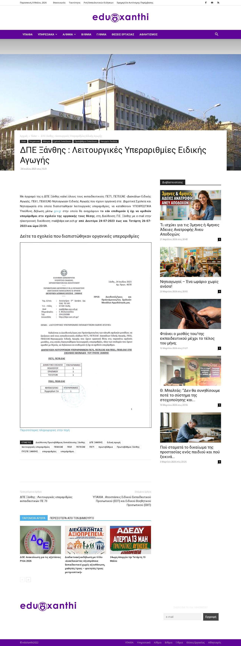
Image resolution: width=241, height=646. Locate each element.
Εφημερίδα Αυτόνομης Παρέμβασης (135, 2)
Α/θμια (69, 34)
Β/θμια (86, 34)
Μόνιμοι (46, 141)
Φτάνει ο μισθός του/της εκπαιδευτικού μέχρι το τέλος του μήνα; (187, 338)
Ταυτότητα (74, 2)
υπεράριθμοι (67, 451)
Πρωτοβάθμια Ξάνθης (128, 446)
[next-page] (28, 579)
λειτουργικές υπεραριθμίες (36, 446)
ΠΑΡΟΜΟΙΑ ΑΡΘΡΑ (33, 518)
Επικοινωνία (59, 2)
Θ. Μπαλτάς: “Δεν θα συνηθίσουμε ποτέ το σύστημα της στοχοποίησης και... (190, 395)
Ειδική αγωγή (113, 442)
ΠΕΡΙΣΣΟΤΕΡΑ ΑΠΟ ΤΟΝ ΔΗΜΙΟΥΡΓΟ (72, 518)
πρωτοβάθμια (105, 446)
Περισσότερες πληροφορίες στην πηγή (45, 430)
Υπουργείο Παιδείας (109, 141)
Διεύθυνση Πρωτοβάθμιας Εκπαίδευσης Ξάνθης (60, 442)
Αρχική (23, 136)
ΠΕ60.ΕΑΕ (58, 446)
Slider (34, 136)
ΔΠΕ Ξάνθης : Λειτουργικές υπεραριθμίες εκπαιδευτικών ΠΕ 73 (46, 499)
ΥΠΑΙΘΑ (28, 34)
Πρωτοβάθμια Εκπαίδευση (86, 141)
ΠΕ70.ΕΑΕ (80, 446)
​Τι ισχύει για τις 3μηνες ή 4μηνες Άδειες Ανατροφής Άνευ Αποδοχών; (189, 230)
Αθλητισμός (149, 34)
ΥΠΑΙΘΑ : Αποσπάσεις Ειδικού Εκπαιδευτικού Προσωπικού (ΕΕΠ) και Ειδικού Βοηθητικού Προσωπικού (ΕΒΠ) (122, 501)
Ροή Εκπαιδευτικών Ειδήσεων (98, 2)
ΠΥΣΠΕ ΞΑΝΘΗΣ (30, 451)
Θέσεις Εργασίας (123, 34)
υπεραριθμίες (49, 451)
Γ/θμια (101, 34)
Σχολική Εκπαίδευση (62, 141)
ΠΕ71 (91, 446)
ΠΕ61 (69, 446)
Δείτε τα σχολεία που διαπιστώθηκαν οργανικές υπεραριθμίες (79, 236)
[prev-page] (22, 579)
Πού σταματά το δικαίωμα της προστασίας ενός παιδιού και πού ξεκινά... (190, 452)
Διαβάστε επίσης (172, 182)
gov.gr (57, 211)
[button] (216, 34)
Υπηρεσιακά (47, 34)
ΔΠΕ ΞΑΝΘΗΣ (96, 442)
